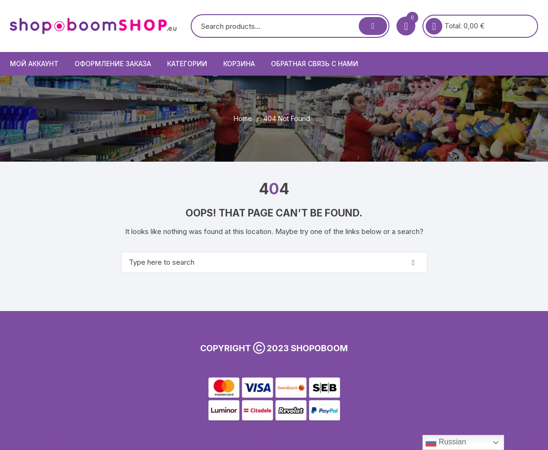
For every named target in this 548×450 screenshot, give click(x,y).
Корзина (239, 64)
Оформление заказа (113, 64)
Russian (445, 442)
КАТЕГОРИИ (187, 64)
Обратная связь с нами (314, 64)
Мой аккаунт (34, 64)
